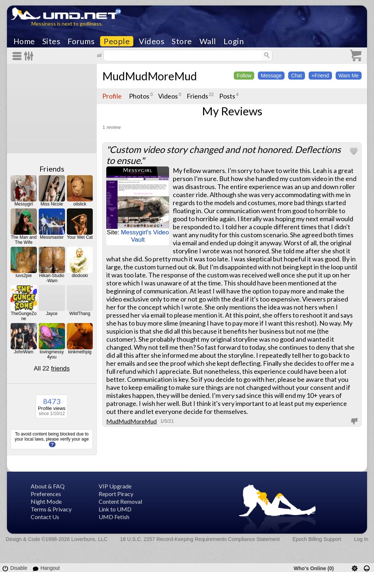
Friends (51, 168)
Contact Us (45, 516)
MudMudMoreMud (149, 75)
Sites (51, 41)
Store (182, 41)
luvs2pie (24, 275)
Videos (151, 41)
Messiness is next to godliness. (67, 23)
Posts (227, 96)
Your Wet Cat (80, 237)
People (117, 41)
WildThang (79, 313)
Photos (139, 96)
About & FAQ (48, 486)
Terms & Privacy (51, 509)
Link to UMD (115, 509)
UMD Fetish (114, 516)
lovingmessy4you (52, 354)
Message (271, 75)
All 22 (52, 368)
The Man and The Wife (24, 240)
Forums (81, 41)
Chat (296, 75)
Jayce (51, 313)
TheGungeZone (24, 316)
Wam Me (349, 75)
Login (234, 41)
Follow (244, 75)
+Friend (320, 75)
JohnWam (24, 351)
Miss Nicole (52, 204)
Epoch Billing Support (317, 539)
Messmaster (52, 237)
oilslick (79, 204)
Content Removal (120, 501)
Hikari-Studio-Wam (51, 278)
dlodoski (80, 275)
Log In (361, 539)
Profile (112, 96)
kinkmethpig (80, 351)
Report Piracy (116, 493)
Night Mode (46, 501)
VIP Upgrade (115, 486)
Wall (207, 41)
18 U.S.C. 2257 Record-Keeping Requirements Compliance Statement (200, 539)
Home (24, 41)
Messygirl (23, 204)
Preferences (46, 493)
